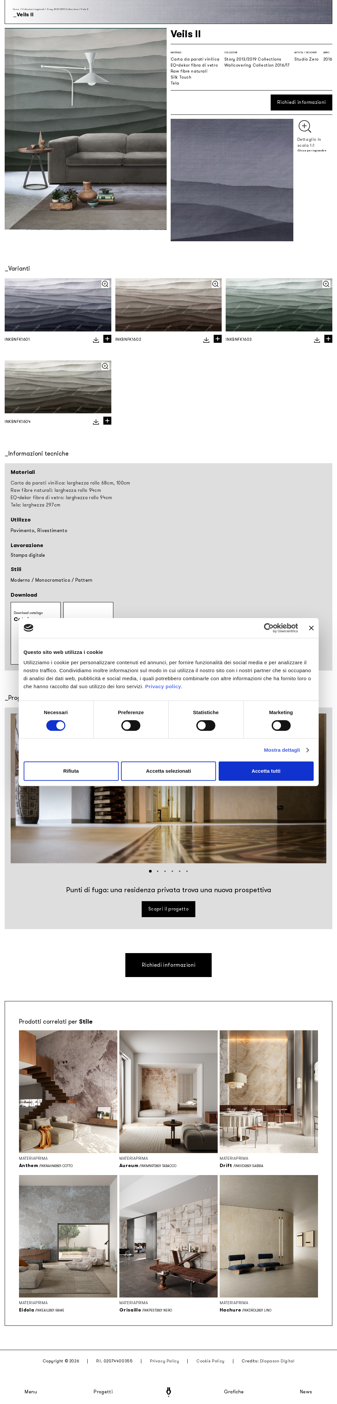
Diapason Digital (277, 1361)
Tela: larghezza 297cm (35, 505)
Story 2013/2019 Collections (62, 9)
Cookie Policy (210, 1361)
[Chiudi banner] (311, 628)
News (306, 1392)
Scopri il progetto (168, 909)
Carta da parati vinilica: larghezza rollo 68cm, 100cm (70, 483)
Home (16, 9)
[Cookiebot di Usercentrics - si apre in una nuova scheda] (269, 628)
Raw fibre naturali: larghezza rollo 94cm (56, 490)
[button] (150, 871)
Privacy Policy (164, 1361)
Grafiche (234, 1392)
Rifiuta (71, 771)
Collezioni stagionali (33, 9)
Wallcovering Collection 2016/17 (257, 65)
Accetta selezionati (168, 771)
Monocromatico (53, 580)
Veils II (84, 9)
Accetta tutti (266, 771)
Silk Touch (181, 77)
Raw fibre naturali (189, 71)
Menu (31, 1392)
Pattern (83, 580)
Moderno (20, 580)
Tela (175, 83)
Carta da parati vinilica (195, 59)
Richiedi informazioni (301, 102)
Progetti (103, 1392)
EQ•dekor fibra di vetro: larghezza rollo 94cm (61, 498)
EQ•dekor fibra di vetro (194, 65)
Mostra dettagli (282, 750)
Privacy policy (163, 686)
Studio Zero (306, 59)
